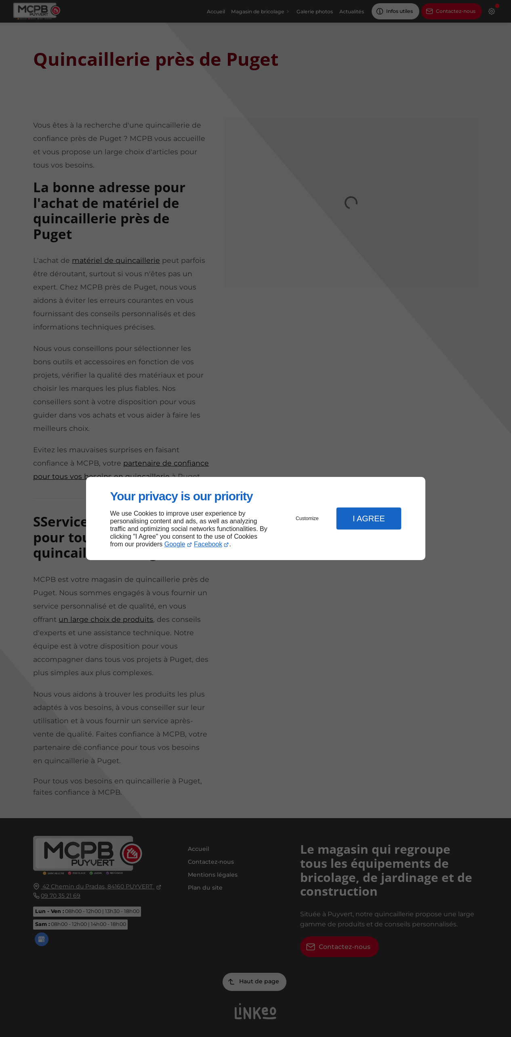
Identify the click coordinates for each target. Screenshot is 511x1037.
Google (174, 544)
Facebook (208, 544)
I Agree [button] (369, 518)
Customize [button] (307, 518)
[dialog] (255, 518)
